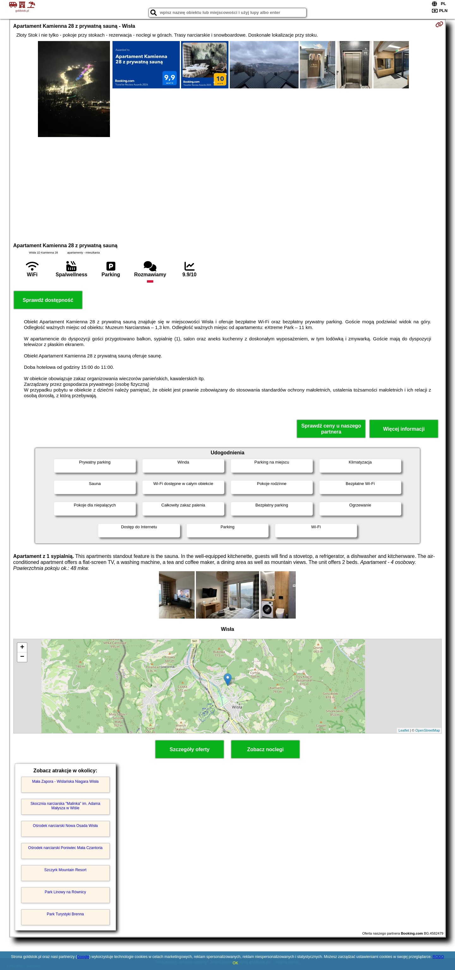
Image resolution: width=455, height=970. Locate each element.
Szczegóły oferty (189, 749)
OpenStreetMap (428, 730)
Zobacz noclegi (265, 749)
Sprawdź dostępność (48, 300)
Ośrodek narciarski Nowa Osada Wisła (65, 825)
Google (83, 957)
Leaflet (403, 730)
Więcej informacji (403, 429)
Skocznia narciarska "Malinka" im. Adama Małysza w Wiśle (65, 805)
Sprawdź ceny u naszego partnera (331, 428)
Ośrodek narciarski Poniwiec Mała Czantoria (65, 848)
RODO (438, 957)
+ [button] (22, 647)
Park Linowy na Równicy (65, 892)
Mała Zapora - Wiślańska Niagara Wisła (65, 781)
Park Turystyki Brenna (65, 914)
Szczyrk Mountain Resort (65, 870)
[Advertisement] (227, 189)
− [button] (22, 657)
